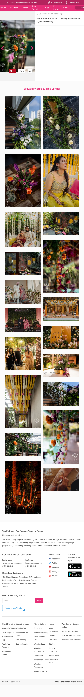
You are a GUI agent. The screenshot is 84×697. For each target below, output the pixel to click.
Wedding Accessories (38, 665)
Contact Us (53, 640)
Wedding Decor (39, 644)
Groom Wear (38, 655)
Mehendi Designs (40, 671)
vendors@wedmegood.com (12, 563)
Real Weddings (36, 7)
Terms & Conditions (53, 649)
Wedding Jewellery (41, 632)
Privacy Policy (54, 655)
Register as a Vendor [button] (14, 608)
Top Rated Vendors (6, 645)
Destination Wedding (6, 652)
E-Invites (56, 7)
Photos (25, 7)
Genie (65, 7)
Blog (47, 7)
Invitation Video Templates (71, 640)
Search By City (8, 632)
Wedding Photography (39, 649)
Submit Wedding (22, 644)
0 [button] (22, 71)
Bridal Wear (38, 628)
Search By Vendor (9, 628)
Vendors (14, 7)
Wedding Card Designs (70, 631)
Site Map (52, 644)
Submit (39, 600)
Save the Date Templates (71, 635)
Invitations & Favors (41, 660)
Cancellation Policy (53, 661)
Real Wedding (21, 640)
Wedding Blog (21, 628)
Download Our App (7, 638)
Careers (52, 635)
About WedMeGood (53, 629)
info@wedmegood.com (34, 563)
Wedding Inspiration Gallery (23, 634)
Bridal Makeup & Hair (40, 638)
